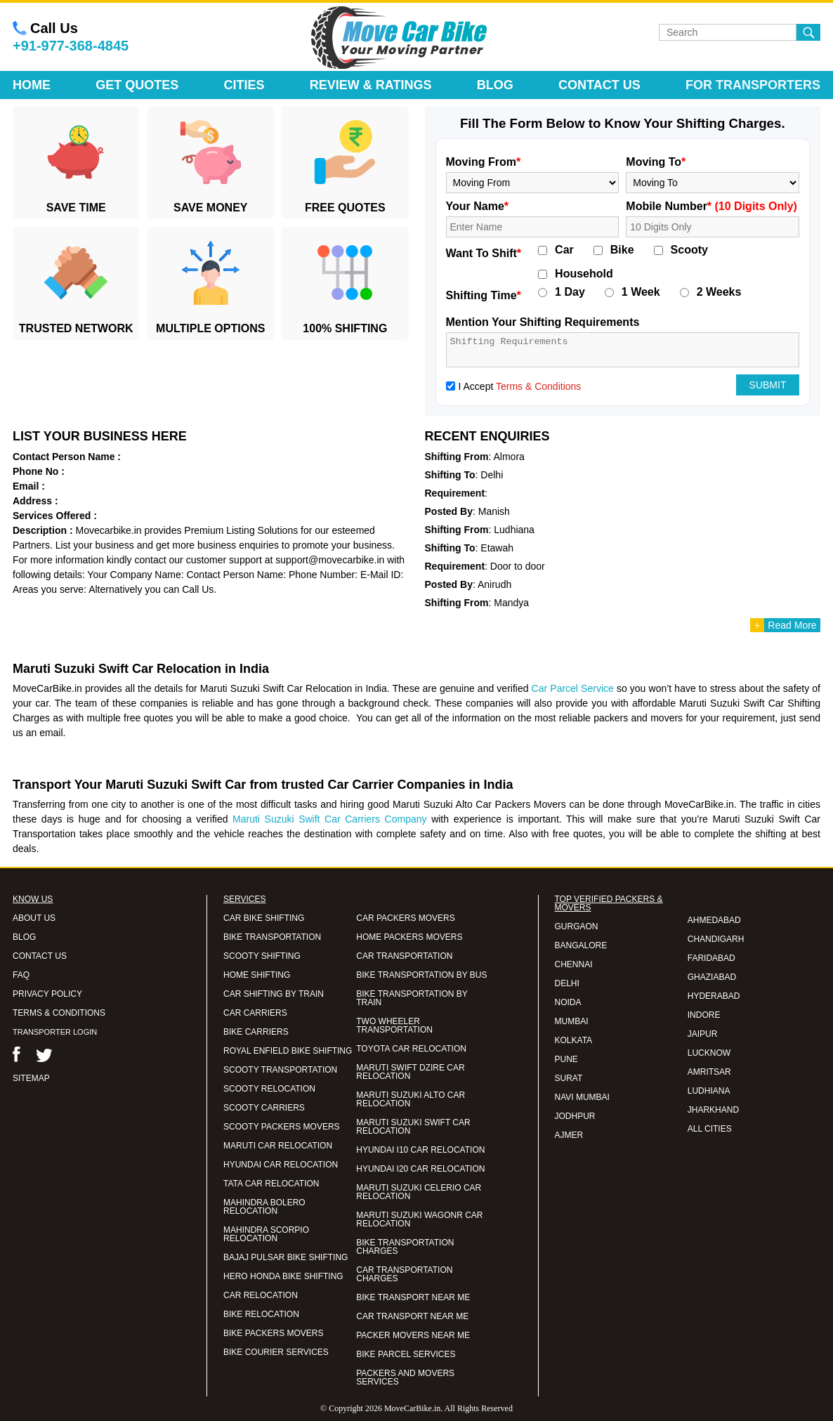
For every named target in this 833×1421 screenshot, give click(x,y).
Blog (495, 85)
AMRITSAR (709, 1072)
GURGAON (576, 926)
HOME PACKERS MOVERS (409, 937)
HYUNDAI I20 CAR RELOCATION (420, 1169)
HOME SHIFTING (256, 975)
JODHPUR (575, 1116)
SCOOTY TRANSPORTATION (280, 1070)
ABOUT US (34, 918)
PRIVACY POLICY (47, 994)
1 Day (570, 292)
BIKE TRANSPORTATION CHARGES (405, 1247)
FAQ (21, 975)
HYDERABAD (714, 996)
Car (564, 250)
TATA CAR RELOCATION (271, 1183)
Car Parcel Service (573, 688)
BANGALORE (581, 945)
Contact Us (599, 85)
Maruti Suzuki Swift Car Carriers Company (329, 819)
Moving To (656, 162)
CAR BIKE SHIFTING (263, 918)
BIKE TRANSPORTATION (272, 937)
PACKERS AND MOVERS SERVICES (405, 1377)
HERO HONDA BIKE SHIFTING (283, 1276)
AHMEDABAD (714, 920)
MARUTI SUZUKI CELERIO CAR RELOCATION (418, 1192)
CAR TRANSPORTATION (404, 956)
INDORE (704, 1015)
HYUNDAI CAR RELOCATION (280, 1165)
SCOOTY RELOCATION (269, 1089)
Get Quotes (137, 85)
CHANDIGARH (716, 939)
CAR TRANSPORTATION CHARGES (404, 1274)
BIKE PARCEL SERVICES (405, 1354)
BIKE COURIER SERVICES (276, 1352)
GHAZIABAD (712, 977)
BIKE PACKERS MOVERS (273, 1333)
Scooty (689, 250)
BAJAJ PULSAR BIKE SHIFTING (285, 1257)
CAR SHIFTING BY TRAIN (273, 994)
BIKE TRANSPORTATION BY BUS (421, 975)
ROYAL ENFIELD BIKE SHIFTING (287, 1051)
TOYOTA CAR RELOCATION (411, 1049)
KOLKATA (574, 1040)
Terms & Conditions (538, 386)
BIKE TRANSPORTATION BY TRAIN (411, 998)
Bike (622, 250)
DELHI (567, 983)
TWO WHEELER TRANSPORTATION (394, 1025)
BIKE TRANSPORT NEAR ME (413, 1297)
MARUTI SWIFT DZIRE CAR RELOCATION (410, 1072)
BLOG (24, 937)
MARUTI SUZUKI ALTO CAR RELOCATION (410, 1099)
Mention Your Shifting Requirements (543, 322)
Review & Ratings (371, 85)
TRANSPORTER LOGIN (55, 1032)
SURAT (569, 1078)
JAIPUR (703, 1034)
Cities (244, 85)
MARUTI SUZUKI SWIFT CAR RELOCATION (413, 1127)
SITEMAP (31, 1078)
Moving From (483, 162)
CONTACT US (40, 956)
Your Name (477, 206)
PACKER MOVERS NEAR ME (413, 1335)
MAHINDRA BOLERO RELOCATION (264, 1207)
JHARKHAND (713, 1110)
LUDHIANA (709, 1091)
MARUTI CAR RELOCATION (277, 1146)
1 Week (641, 292)
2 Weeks (719, 292)
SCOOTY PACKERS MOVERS (281, 1127)
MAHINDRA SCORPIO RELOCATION (266, 1234)
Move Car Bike (399, 38)
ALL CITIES (710, 1129)
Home (32, 85)
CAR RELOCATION (260, 1295)
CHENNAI (574, 964)
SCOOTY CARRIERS (264, 1108)
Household (584, 274)
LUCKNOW (709, 1053)
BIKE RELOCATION (261, 1314)
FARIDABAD (711, 958)
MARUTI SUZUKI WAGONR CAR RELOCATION (419, 1219)
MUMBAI (572, 1021)
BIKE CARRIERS (256, 1032)
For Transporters (753, 85)
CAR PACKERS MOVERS (405, 918)
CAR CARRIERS (255, 1013)
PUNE (566, 1059)
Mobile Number (711, 206)
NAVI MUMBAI (582, 1097)
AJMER (569, 1135)
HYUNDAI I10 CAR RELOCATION (420, 1150)
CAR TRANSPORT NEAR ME (412, 1316)
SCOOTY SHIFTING (262, 956)
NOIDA (568, 1002)
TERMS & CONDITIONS (59, 1013)
